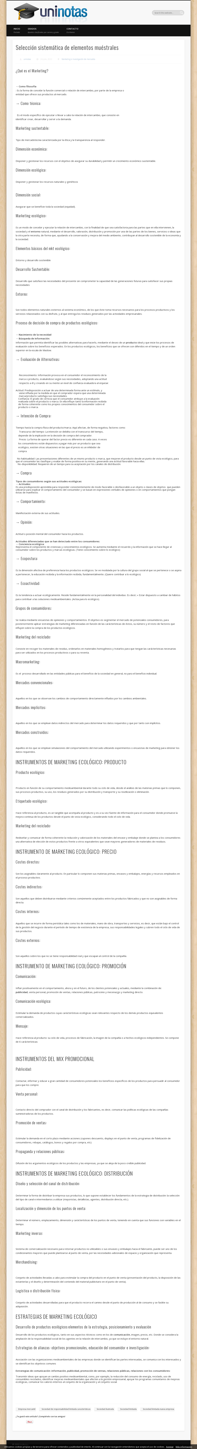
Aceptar (170, 1446)
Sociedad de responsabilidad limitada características (66, 1409)
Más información (184, 1446)
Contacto (72, 30)
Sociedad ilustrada (105, 1409)
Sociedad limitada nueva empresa (158, 1409)
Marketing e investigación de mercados (78, 59)
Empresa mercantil (26, 1409)
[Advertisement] (153, 100)
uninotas (27, 59)
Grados (43, 30)
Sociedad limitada (128, 1409)
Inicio (17, 30)
